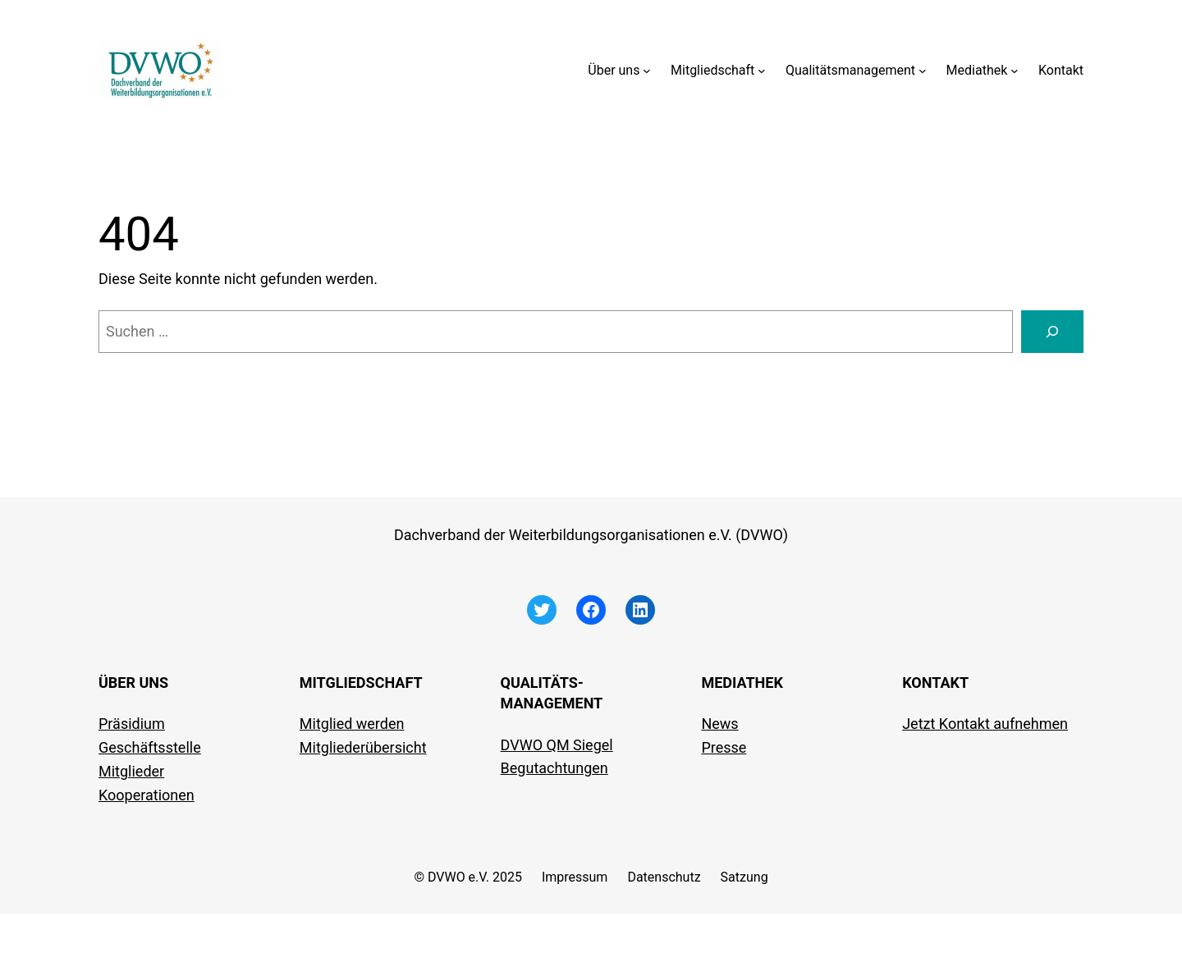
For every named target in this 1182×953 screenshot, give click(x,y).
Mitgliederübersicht (363, 747)
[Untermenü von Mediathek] (1014, 70)
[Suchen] (1052, 331)
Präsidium (131, 723)
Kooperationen (146, 795)
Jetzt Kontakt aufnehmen (985, 723)
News (719, 723)
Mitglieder (131, 771)
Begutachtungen (554, 768)
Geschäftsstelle (149, 747)
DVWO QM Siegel (557, 745)
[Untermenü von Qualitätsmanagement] (923, 70)
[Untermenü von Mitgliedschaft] (762, 70)
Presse (723, 747)
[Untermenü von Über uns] (647, 70)
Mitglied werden (352, 723)
